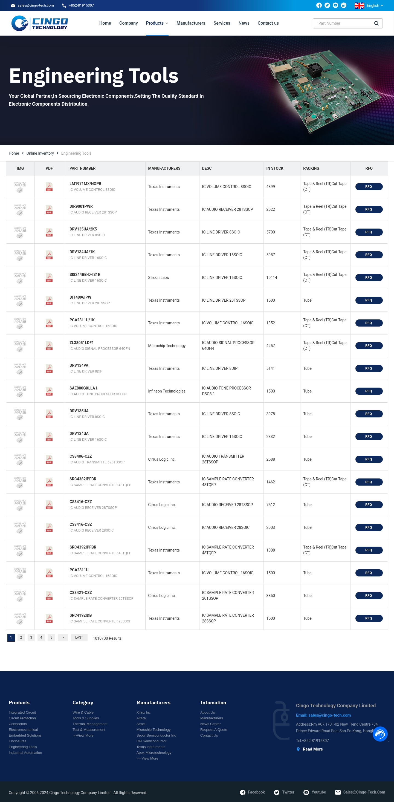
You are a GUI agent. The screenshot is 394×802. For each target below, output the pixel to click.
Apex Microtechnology (154, 753)
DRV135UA (79, 411)
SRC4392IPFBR (82, 547)
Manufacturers (211, 718)
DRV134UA (79, 433)
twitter (284, 792)
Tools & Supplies (86, 718)
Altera (141, 718)
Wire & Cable (83, 712)
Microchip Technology (154, 730)
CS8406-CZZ (80, 456)
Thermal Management (90, 724)
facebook (252, 792)
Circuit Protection (22, 718)
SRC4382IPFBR (82, 479)
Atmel (141, 724)
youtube (314, 792)
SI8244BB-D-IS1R (84, 274)
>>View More (83, 735)
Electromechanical (23, 730)
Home (14, 153)
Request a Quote (213, 730)
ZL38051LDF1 (81, 343)
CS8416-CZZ (80, 502)
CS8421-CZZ (80, 592)
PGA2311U (78, 570)
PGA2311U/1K (81, 320)
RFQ (369, 186)
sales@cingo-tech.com (36, 5)
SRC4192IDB (80, 615)
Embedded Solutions (25, 735)
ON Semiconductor (152, 741)
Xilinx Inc (144, 712)
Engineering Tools (23, 747)
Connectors (18, 724)
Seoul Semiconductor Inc (156, 735)
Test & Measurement (89, 730)
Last (79, 637)
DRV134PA (78, 365)
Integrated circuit (22, 712)
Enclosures (17, 741)
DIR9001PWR (81, 206)
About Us (207, 712)
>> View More (147, 758)
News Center (210, 724)
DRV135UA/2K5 (83, 229)
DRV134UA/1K (82, 252)
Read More (309, 749)
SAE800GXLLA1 (83, 388)
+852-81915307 (81, 5)
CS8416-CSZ (80, 524)
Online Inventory (40, 153)
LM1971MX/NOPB (85, 183)
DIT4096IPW (80, 297)
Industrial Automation (25, 753)
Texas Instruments (151, 747)
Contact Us (209, 735)
